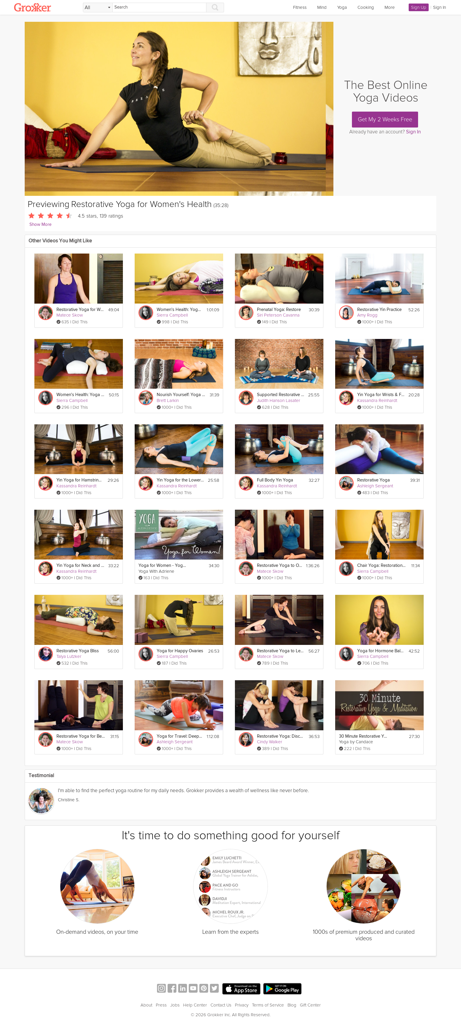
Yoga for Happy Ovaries (180, 651)
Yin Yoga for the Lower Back (180, 480)
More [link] (390, 7)
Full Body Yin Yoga (275, 480)
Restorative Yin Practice (379, 309)
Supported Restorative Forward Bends (281, 395)
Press (161, 1005)
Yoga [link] (342, 7)
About (146, 1005)
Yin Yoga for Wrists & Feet (381, 395)
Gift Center (310, 1005)
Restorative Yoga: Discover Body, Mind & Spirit (281, 736)
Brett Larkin (168, 400)
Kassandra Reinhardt (377, 400)
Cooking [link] (366, 7)
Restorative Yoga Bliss (77, 651)
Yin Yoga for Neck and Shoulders (80, 565)
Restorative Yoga (373, 480)
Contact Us (221, 1005)
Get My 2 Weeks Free (385, 119)
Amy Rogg (367, 315)
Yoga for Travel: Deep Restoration (180, 736)
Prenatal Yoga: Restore (279, 309)
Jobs (175, 1005)
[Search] (159, 7)
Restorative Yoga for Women (80, 309)
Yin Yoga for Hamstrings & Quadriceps (80, 480)
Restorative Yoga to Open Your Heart (280, 565)
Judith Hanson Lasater (278, 400)
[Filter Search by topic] (97, 7)
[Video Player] (179, 109)
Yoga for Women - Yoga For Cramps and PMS (162, 565)
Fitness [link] (300, 7)
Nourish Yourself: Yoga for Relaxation (181, 395)
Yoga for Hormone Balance (381, 651)
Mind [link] (322, 7)
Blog (292, 1005)
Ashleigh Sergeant (375, 486)
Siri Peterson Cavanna (278, 315)
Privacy (241, 1005)
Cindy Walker (269, 741)
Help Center (195, 1005)
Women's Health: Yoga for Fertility (80, 395)
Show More (40, 224)
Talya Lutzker (68, 656)
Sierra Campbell (172, 315)
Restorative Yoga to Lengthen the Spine (281, 651)
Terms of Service (268, 1005)
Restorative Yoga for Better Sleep (80, 736)
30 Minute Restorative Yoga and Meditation (363, 736)
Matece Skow (69, 315)
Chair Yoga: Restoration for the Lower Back (381, 565)
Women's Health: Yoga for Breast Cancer (180, 309)
